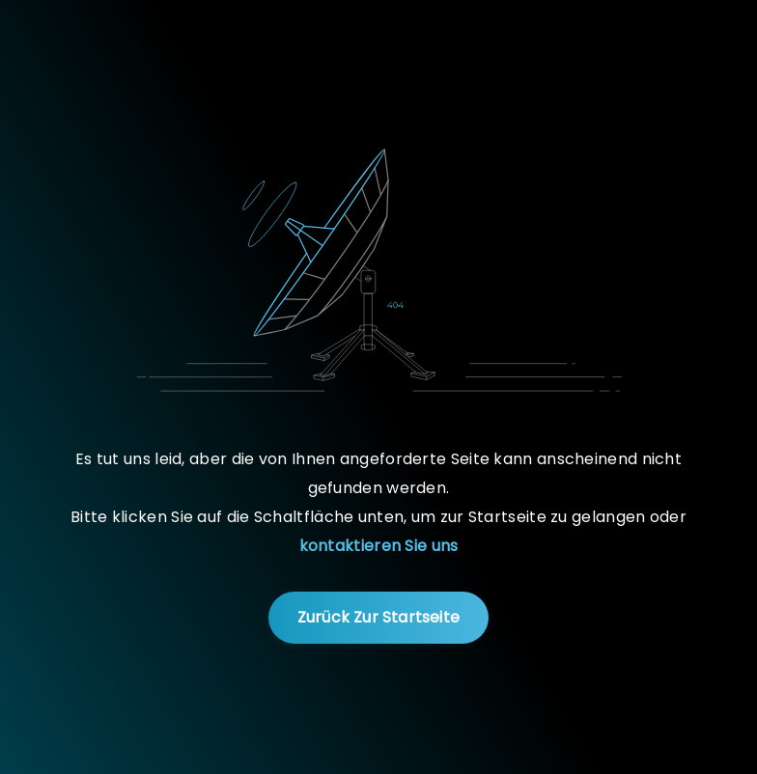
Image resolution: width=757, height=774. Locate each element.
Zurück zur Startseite (378, 617)
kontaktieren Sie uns (379, 546)
